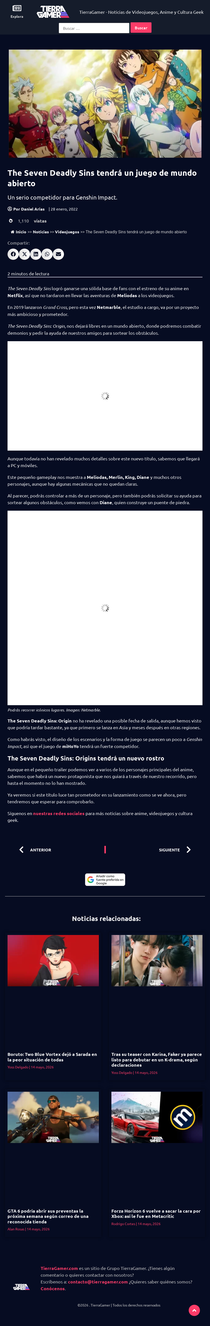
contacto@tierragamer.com (98, 1281)
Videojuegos (67, 231)
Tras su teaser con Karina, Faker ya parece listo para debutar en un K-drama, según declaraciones (156, 1059)
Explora (17, 16)
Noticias (41, 231)
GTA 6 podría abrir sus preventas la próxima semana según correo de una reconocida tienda (48, 1216)
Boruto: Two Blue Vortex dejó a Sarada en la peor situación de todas (52, 1056)
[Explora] (17, 8)
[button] (13, 254)
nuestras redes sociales (59, 813)
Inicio (18, 231)
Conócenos (53, 1288)
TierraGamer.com (59, 1268)
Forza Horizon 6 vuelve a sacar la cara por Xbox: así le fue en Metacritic (156, 1213)
